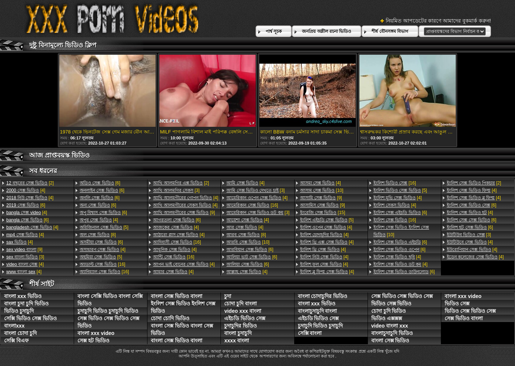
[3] (25, 257)
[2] (30, 183)
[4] (25, 190)
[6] (25, 205)
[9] (24, 249)
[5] (104, 227)
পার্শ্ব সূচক (274, 31)
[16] (102, 264)
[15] (322, 212)
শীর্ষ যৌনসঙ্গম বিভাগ (390, 31)
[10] (247, 242)
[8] (98, 234)
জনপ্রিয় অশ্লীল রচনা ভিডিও (326, 31)
